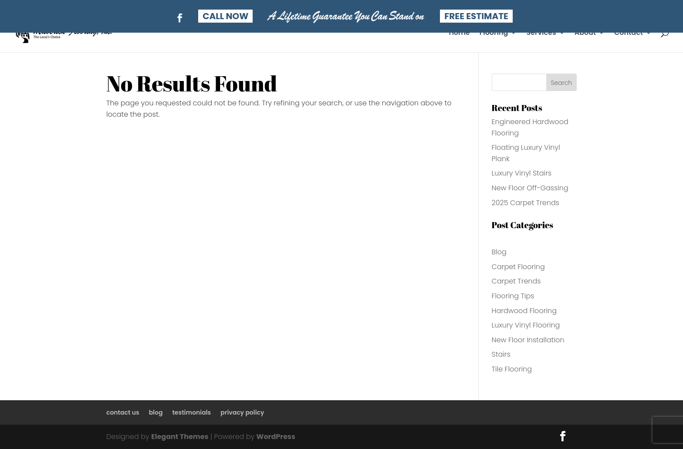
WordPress (276, 437)
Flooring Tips (513, 296)
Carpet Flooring (518, 267)
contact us (122, 412)
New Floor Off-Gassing (530, 188)
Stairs (501, 354)
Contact (628, 33)
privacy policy (242, 412)
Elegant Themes (179, 437)
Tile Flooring (512, 369)
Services (541, 33)
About (585, 33)
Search (561, 82)
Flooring (494, 33)
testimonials (191, 412)
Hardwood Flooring (524, 311)
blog (156, 412)
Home (459, 33)
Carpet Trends (516, 281)
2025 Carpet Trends (525, 203)
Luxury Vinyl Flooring (526, 325)
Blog (499, 252)
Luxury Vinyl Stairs (522, 173)
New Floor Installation (528, 340)
